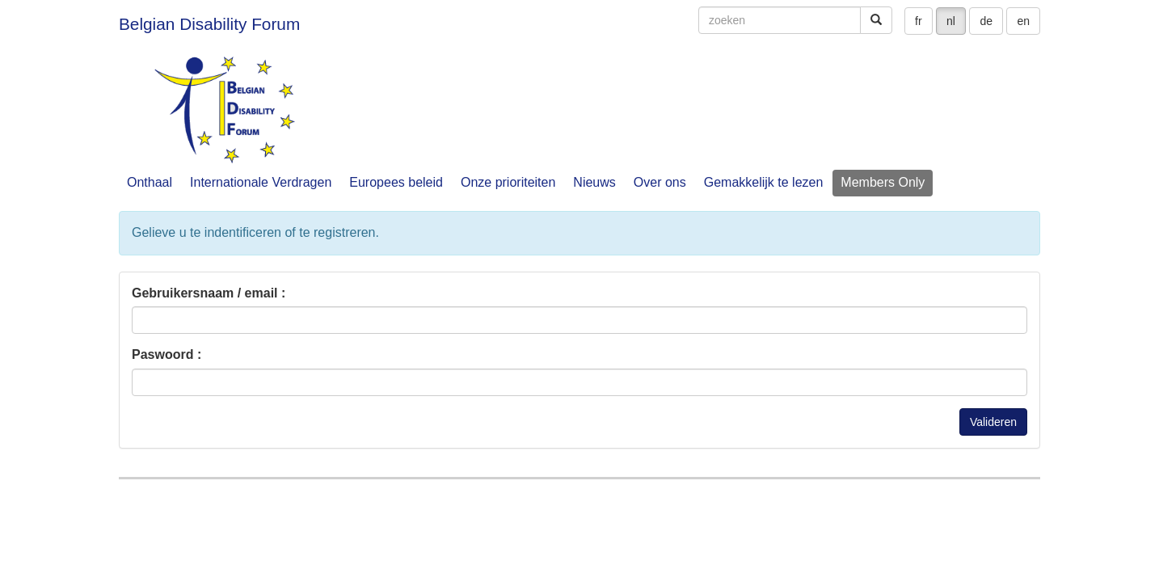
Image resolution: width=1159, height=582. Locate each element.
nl (950, 21)
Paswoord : (166, 354)
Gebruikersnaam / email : (208, 293)
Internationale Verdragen (260, 182)
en (1023, 21)
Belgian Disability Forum (209, 24)
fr (918, 21)
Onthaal (149, 182)
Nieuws (594, 182)
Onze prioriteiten (508, 182)
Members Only (883, 182)
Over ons (660, 182)
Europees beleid (396, 182)
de (986, 21)
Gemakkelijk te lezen (764, 182)
